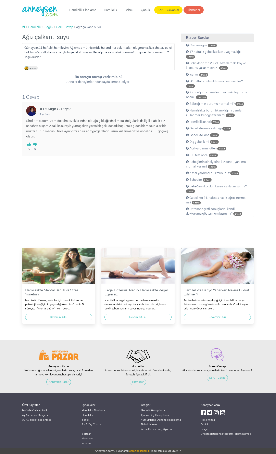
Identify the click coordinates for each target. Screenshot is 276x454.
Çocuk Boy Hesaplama (155, 415)
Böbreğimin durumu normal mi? (215, 104)
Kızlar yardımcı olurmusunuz (212, 173)
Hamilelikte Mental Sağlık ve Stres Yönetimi (51, 292)
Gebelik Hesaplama (153, 410)
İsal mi (197, 74)
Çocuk (145, 10)
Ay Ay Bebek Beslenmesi (37, 420)
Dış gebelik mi (202, 141)
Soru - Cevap (217, 377)
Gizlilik (205, 424)
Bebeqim (199, 179)
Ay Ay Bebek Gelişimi (35, 415)
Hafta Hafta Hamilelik (35, 410)
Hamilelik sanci (203, 122)
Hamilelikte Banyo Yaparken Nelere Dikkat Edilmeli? (216, 292)
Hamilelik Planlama (82, 10)
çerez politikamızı (139, 451)
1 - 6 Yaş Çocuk (91, 424)
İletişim (205, 429)
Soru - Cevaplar (168, 10)
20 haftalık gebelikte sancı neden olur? (214, 83)
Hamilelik (110, 10)
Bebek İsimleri (149, 424)
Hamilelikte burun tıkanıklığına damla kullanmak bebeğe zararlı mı (213, 112)
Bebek (129, 10)
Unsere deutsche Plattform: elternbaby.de (226, 434)
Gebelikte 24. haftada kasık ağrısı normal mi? (216, 200)
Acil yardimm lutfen (206, 148)
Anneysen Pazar (58, 382)
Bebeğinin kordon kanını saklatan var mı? (216, 188)
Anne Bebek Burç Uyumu (156, 429)
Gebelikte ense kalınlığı (208, 128)
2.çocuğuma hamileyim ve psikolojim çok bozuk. (216, 94)
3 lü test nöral (202, 155)
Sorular (86, 434)
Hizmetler (193, 10)
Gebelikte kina (202, 135)
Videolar (87, 443)
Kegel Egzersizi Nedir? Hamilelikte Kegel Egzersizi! (136, 292)
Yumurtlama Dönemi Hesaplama (161, 420)
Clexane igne (201, 45)
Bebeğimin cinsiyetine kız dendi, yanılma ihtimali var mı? (216, 164)
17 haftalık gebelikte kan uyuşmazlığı (213, 54)
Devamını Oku (58, 317)
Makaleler (87, 438)
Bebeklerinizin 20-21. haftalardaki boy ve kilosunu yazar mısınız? (216, 65)
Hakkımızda (208, 420)
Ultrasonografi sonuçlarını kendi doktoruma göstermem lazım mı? (214, 211)
